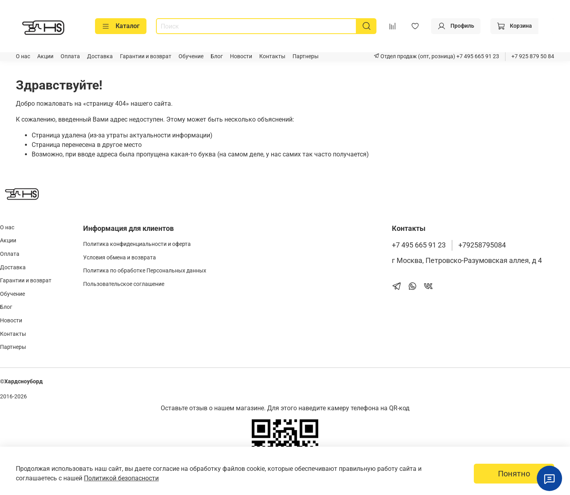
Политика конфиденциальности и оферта (137, 244)
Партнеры (306, 56)
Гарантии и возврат (145, 56)
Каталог (121, 26)
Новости (241, 56)
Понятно (514, 473)
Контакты (272, 56)
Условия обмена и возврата (119, 257)
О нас (23, 56)
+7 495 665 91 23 (477, 56)
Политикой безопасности (121, 478)
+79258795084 (482, 245)
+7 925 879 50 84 (532, 56)
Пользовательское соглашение (123, 284)
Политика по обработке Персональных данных (144, 270)
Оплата (70, 56)
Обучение (191, 56)
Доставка (100, 56)
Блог (217, 56)
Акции (45, 56)
